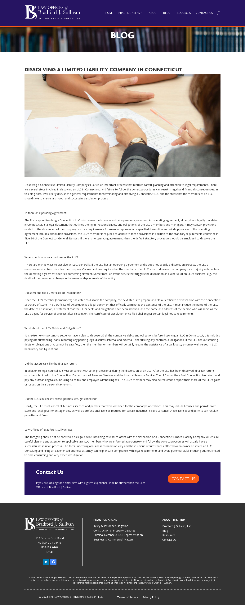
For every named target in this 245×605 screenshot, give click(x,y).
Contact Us (204, 13)
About (153, 13)
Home (109, 13)
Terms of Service (127, 597)
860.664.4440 (49, 547)
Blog (167, 13)
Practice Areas (129, 13)
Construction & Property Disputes (114, 530)
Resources (183, 13)
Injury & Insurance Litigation (110, 526)
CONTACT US (183, 478)
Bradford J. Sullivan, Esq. (177, 526)
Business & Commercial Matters (113, 539)
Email (49, 552)
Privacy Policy (150, 597)
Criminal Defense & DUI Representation (118, 535)
